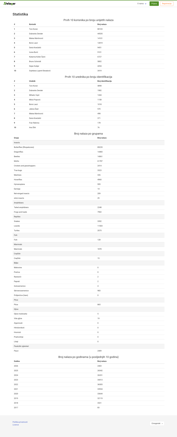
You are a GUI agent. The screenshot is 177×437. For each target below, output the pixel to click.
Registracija (166, 3)
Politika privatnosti (20, 422)
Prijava (154, 3)
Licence (16, 425)
